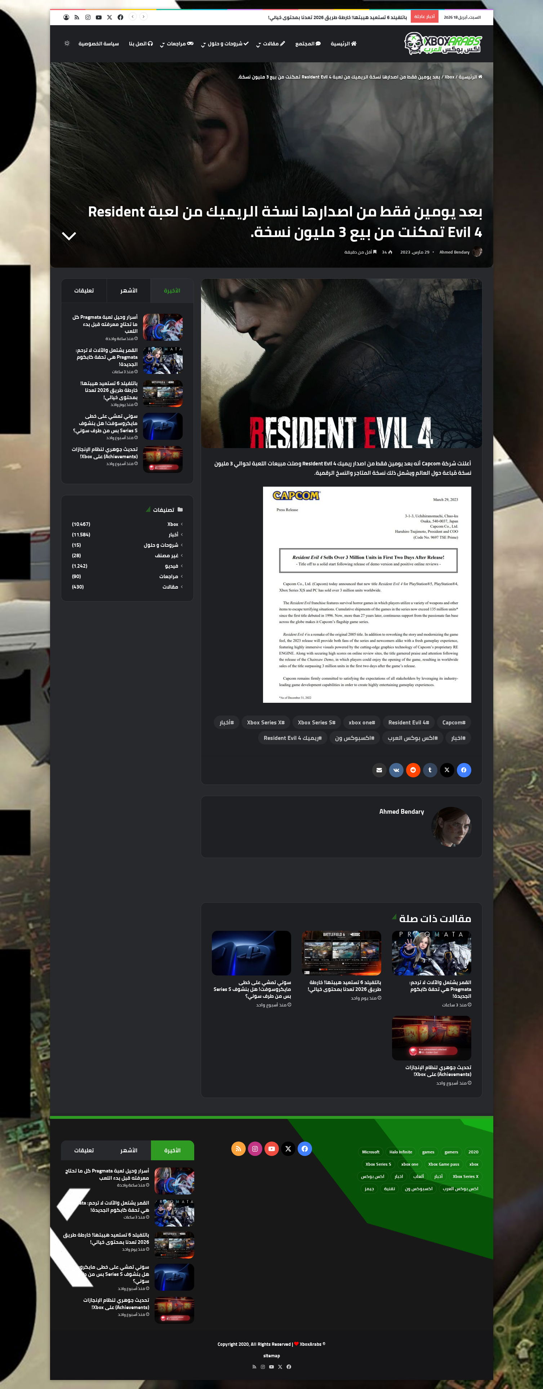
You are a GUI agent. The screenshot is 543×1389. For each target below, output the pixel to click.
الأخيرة (172, 290)
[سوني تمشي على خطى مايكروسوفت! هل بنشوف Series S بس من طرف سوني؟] (251, 953)
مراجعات (180, 43)
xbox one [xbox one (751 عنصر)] (409, 1164)
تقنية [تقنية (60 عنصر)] (389, 1188)
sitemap (271, 1355)
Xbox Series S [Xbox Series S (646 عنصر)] (378, 1164)
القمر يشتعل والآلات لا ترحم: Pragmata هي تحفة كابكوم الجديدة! (440, 989)
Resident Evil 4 (407, 722)
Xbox (449, 76)
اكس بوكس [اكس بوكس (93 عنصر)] (372, 1176)
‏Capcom (452, 722)
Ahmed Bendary (454, 252)
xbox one (360, 722)
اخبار (456, 737)
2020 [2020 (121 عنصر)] (473, 1152)
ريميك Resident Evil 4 (291, 737)
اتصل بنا (141, 43)
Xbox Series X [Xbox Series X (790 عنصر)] (466, 1176)
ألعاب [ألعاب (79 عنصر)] (418, 1176)
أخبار (225, 722)
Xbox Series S (315, 722)
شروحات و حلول (228, 43)
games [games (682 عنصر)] (428, 1152)
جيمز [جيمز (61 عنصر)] (369, 1188)
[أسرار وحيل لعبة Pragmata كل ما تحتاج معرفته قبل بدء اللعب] (163, 327)
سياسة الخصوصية (99, 43)
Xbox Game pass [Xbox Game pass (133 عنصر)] (443, 1164)
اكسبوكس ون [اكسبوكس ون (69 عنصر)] (419, 1188)
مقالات (274, 43)
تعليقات (84, 290)
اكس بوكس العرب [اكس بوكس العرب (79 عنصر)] (461, 1188)
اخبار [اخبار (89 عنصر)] (399, 1176)
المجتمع (308, 43)
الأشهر (129, 290)
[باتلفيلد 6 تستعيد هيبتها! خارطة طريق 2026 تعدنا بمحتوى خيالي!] (341, 953)
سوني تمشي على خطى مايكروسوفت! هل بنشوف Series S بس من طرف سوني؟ (252, 989)
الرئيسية (344, 43)
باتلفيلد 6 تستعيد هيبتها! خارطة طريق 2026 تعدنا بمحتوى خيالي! (337, 17)
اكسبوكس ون (353, 737)
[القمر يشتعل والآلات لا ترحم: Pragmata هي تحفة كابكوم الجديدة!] (431, 953)
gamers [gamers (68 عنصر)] (451, 1152)
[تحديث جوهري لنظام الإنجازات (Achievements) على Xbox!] (431, 1038)
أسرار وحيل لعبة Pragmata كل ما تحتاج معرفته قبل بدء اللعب (105, 324)
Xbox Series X (264, 722)
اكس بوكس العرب (411, 737)
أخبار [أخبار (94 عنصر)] (438, 1176)
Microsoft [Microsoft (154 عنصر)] (370, 1152)
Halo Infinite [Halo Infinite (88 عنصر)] (401, 1152)
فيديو (171, 566)
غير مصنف (166, 555)
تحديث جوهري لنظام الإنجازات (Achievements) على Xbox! (438, 1071)
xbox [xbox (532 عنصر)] (474, 1164)
